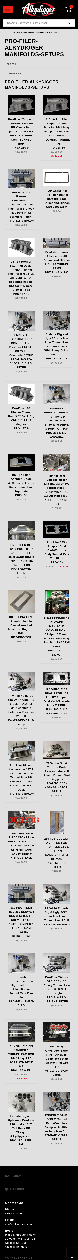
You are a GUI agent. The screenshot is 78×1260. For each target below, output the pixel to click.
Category (39, 1176)
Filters (39, 64)
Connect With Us (39, 1257)
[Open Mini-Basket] (70, 9)
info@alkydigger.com (19, 1224)
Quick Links (39, 1189)
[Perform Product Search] (69, 23)
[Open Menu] (8, 9)
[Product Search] (33, 23)
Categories (39, 73)
